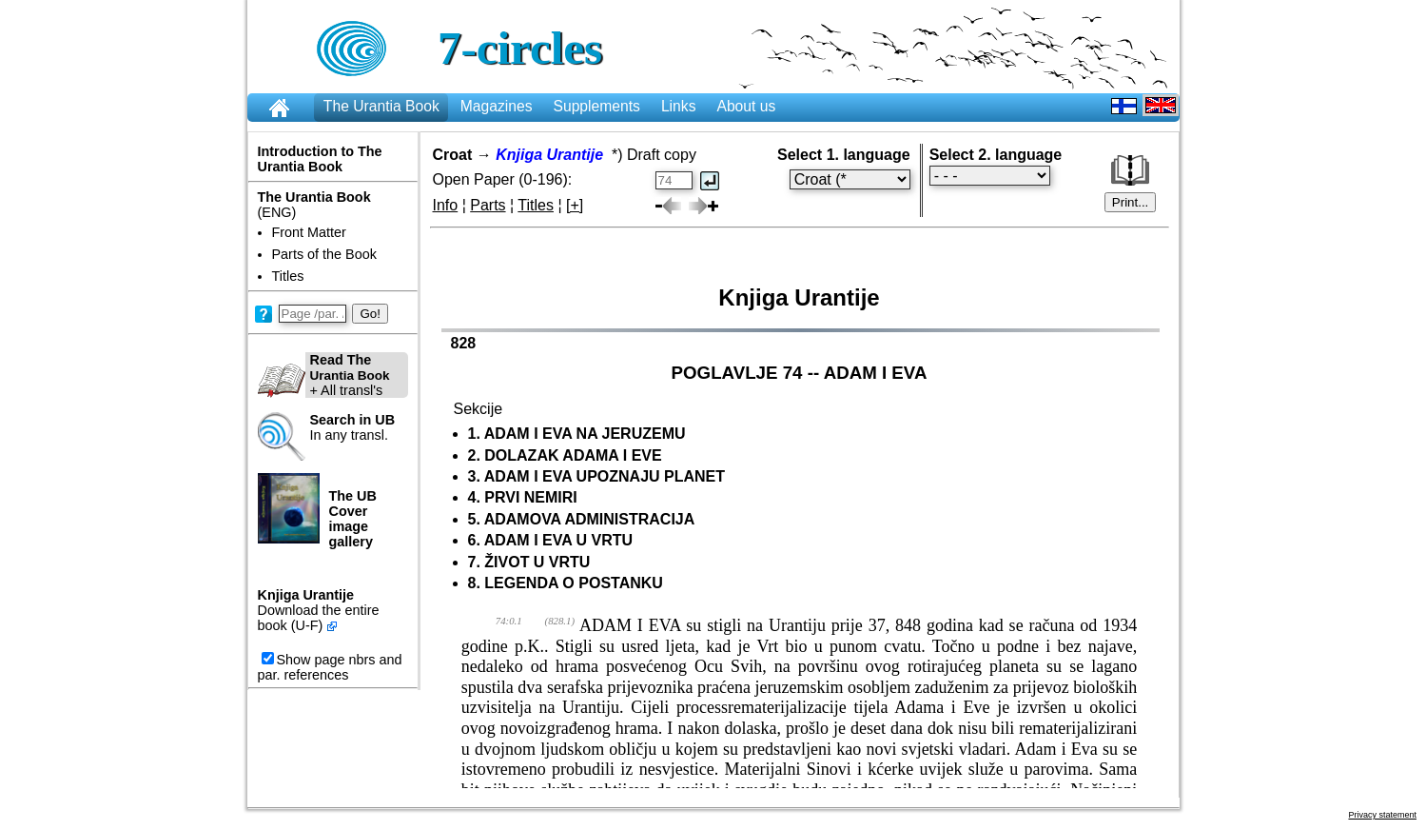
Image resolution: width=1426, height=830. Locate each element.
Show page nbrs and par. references (330, 667)
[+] (574, 205)
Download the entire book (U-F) (319, 618)
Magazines (496, 106)
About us (745, 106)
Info (446, 205)
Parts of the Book (324, 254)
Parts (487, 205)
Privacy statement (1382, 815)
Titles (288, 276)
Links (678, 106)
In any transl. (353, 427)
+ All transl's (324, 375)
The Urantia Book (381, 106)
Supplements (596, 106)
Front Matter (309, 232)
